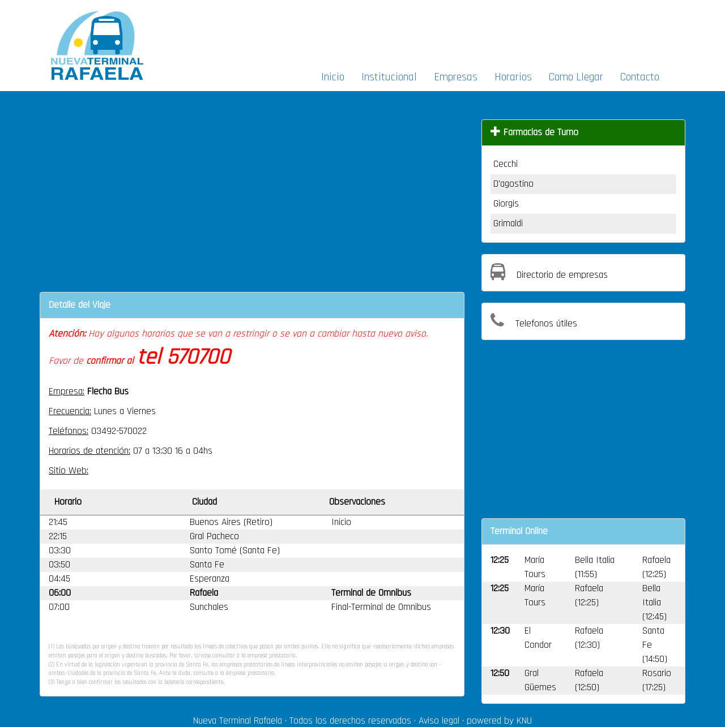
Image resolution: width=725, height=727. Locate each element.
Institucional (389, 77)
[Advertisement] (486, 31)
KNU (524, 721)
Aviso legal (439, 721)
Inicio (332, 77)
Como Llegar (576, 77)
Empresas (455, 77)
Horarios (513, 77)
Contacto (639, 77)
